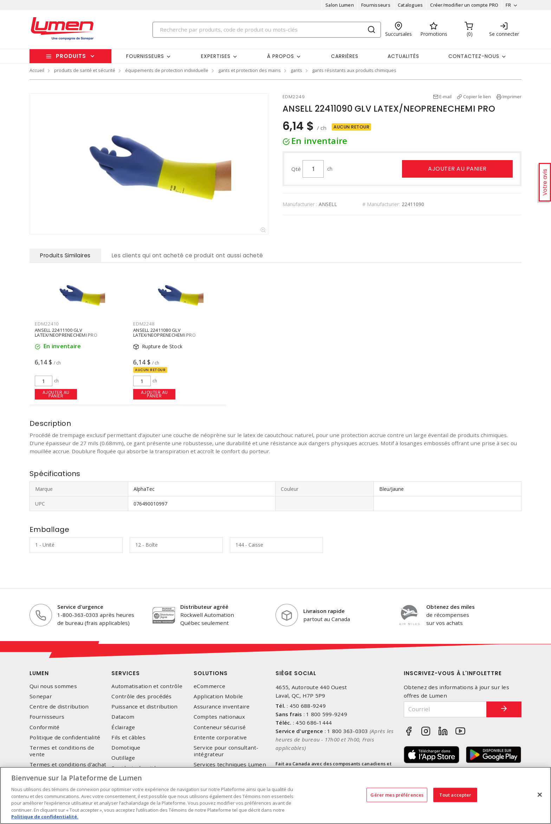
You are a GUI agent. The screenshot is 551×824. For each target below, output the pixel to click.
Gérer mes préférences (396, 794)
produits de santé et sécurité (84, 70)
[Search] (267, 30)
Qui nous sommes (53, 686)
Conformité (45, 727)
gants (296, 70)
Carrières (344, 56)
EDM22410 (47, 324)
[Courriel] (445, 709)
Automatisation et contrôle (146, 686)
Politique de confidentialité (65, 737)
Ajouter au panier (457, 169)
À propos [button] (280, 56)
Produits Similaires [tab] (65, 255)
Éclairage (123, 727)
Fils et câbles (128, 737)
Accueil (37, 70)
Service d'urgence (80, 606)
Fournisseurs (375, 5)
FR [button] (508, 5)
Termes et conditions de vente (62, 751)
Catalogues (410, 5)
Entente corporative (220, 737)
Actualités (403, 56)
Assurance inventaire (222, 706)
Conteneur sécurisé (220, 727)
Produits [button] (71, 56)
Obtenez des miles (450, 606)
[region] (275, 795)
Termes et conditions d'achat (68, 764)
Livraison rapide (324, 610)
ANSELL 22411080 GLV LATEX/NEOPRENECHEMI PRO (164, 332)
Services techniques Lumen (230, 764)
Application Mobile (218, 696)
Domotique (125, 747)
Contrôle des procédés (141, 696)
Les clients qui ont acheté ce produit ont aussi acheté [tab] (187, 255)
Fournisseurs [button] (145, 56)
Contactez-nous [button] (473, 56)
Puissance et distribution (144, 706)
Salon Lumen (339, 5)
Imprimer (512, 96)
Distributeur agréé (204, 606)
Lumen (39, 673)
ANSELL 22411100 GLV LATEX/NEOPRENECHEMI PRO (66, 332)
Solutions (211, 673)
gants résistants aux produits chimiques (354, 70)
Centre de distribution (59, 706)
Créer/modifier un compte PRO (464, 5)
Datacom (122, 716)
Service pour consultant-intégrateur (226, 751)
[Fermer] (539, 794)
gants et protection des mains (249, 70)
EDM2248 (143, 324)
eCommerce (209, 686)
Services (125, 673)
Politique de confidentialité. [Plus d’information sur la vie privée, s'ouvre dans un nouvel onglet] (44, 816)
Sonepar (41, 696)
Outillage (123, 757)
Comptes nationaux (219, 716)
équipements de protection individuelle (166, 70)
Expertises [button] (216, 56)
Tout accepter (455, 794)
